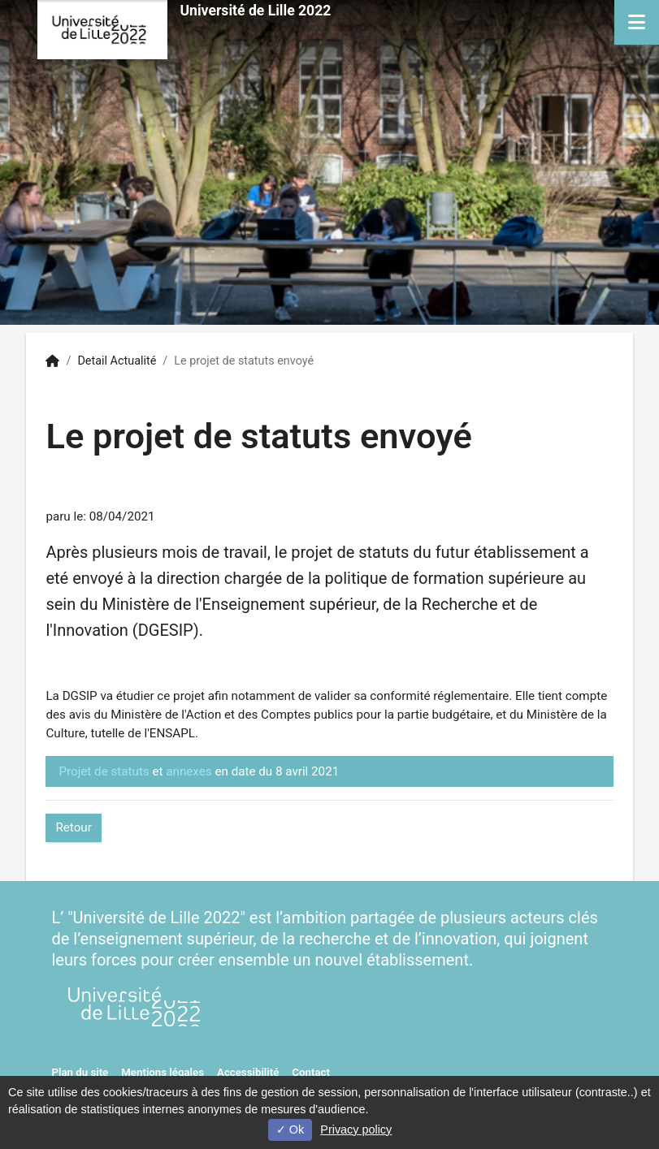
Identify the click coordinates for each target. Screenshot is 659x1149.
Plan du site (79, 1072)
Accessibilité (248, 1072)
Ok (290, 1129)
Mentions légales (162, 1072)
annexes (188, 771)
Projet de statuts (104, 771)
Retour (73, 827)
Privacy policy (356, 1129)
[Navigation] (636, 22)
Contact (311, 1072)
